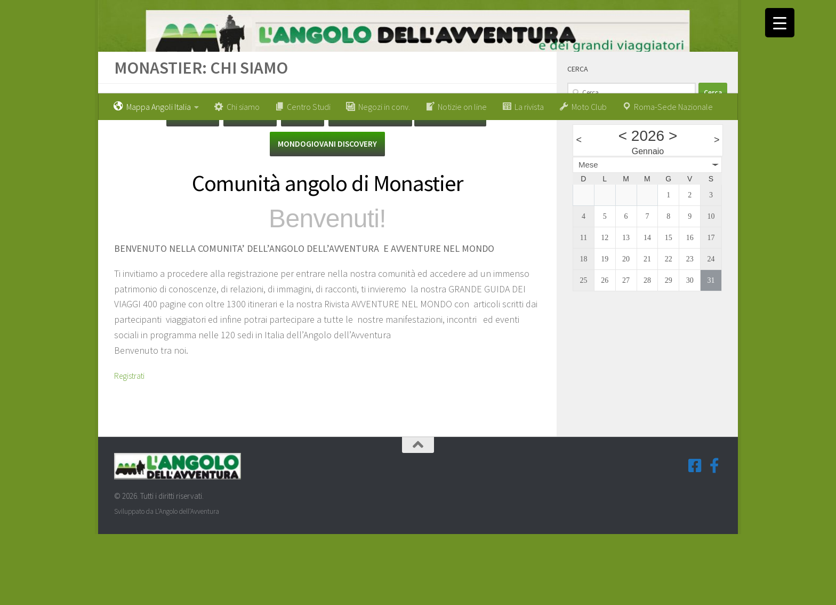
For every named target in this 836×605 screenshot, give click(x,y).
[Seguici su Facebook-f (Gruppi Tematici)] (714, 537)
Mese (588, 232)
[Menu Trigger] (779, 22)
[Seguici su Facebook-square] (695, 537)
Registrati (132, 446)
